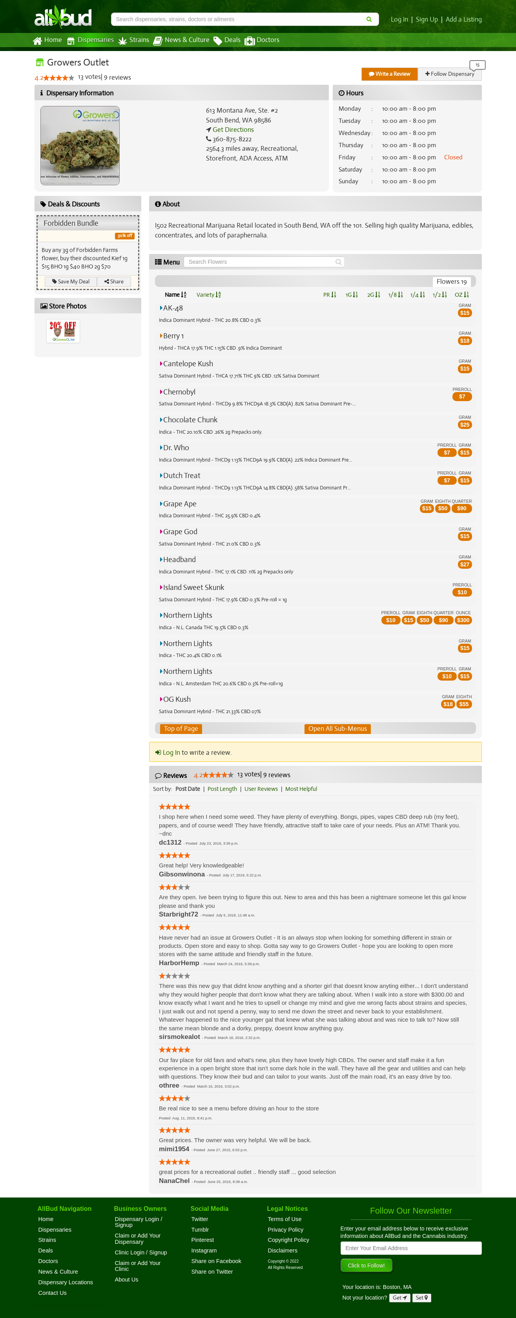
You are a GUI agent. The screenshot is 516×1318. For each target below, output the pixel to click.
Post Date (188, 788)
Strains (130, 41)
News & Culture (177, 41)
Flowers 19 (452, 282)
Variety (209, 294)
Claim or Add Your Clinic (138, 1266)
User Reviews (263, 788)
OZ (461, 294)
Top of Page (180, 729)
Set (422, 1297)
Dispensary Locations (65, 1282)
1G (352, 294)
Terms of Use (285, 1219)
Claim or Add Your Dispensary (138, 1238)
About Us (127, 1279)
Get (400, 1297)
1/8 (395, 294)
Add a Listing (464, 20)
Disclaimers (283, 1250)
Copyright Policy (289, 1240)
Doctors (255, 41)
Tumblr (200, 1230)
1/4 (417, 294)
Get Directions (232, 130)
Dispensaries (88, 41)
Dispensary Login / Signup (138, 1222)
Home (47, 41)
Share (114, 281)
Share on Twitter (212, 1272)
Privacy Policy (286, 1230)
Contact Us (52, 1293)
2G (373, 294)
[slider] (58, 78)
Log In (401, 20)
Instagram (204, 1250)
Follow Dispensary (450, 74)
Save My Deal (70, 281)
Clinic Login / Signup (141, 1252)
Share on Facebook (216, 1261)
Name (175, 294)
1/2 (440, 294)
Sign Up (428, 20)
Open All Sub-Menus (337, 729)
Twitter (199, 1219)
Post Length (223, 788)
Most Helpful (304, 788)
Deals (221, 41)
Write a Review (390, 74)
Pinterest (202, 1240)
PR (329, 294)
